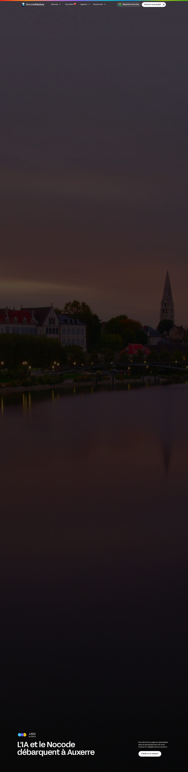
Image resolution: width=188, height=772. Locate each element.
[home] (33, 4)
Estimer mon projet (152, 4)
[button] (56, 4)
